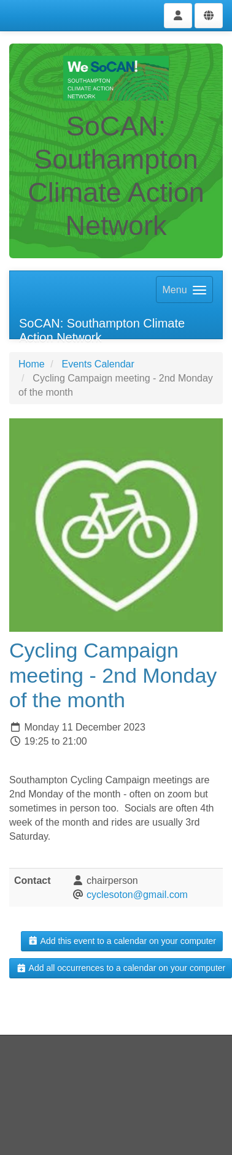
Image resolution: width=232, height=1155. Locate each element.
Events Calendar (97, 364)
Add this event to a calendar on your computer (122, 941)
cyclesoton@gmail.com (137, 894)
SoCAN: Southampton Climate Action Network (102, 328)
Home (31, 364)
